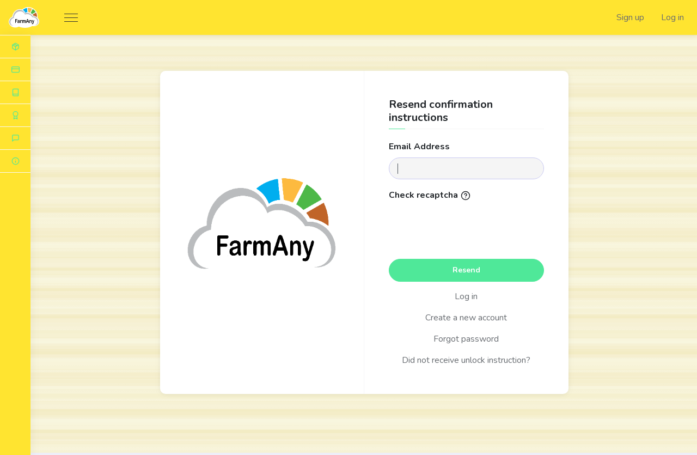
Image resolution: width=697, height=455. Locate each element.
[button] (15, 161)
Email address (419, 147)
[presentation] (466, 226)
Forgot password (466, 339)
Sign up (630, 17)
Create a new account (466, 318)
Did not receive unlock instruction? (466, 360)
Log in (672, 17)
